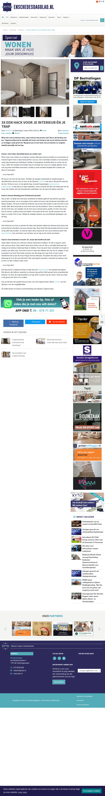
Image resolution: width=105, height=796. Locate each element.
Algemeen (13, 17)
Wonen (21, 30)
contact (57, 282)
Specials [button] (51, 17)
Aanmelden (59, 737)
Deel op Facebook (13, 323)
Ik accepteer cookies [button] (91, 791)
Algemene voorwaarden (85, 751)
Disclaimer (80, 755)
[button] (2, 112)
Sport (59, 17)
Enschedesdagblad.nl (34, 7)
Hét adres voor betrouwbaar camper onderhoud (90, 548)
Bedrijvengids (24, 17)
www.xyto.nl (18, 729)
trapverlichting (6, 233)
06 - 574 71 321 (44, 310)
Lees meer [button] (22, 792)
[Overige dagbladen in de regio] (89, 717)
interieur (8, 133)
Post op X (35, 322)
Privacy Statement (83, 760)
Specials (13, 30)
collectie (42, 181)
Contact (13, 23)
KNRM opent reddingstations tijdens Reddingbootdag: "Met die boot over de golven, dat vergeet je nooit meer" (92, 614)
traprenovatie (43, 270)
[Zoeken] (102, 20)
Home (5, 30)
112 (7, 17)
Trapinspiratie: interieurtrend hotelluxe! (18, 342)
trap (3, 133)
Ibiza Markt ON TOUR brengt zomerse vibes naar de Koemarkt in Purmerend (92, 539)
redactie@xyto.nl (19, 726)
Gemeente (34, 17)
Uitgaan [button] (65, 17)
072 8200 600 (18, 723)
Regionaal (43, 17)
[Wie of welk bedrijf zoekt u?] (91, 68)
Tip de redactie (57, 322)
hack (44, 131)
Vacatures (5, 23)
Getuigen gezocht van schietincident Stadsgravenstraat (90, 594)
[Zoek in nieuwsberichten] (89, 20)
